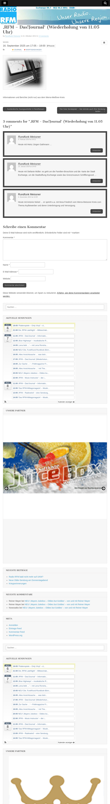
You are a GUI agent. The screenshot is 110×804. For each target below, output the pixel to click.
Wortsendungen (32, 50)
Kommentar (9, 237)
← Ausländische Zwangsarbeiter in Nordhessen (24, 109)
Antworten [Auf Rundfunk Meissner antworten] (96, 150)
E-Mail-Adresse (10, 272)
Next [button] (103, 466)
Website (6, 279)
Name (6, 265)
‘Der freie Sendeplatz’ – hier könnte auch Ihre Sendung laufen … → (82, 110)
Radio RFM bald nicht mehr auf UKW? (26, 532)
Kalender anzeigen (66, 402)
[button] (5, 401)
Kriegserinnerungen (17, 539)
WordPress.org (15, 591)
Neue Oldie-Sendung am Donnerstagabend (28, 536)
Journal (17, 50)
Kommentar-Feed (17, 587)
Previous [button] (6, 466)
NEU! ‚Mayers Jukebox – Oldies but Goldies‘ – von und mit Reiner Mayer (57, 556)
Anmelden (13, 581)
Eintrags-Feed (15, 584)
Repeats (51, 46)
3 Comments (44, 36)
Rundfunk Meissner (12, 36)
